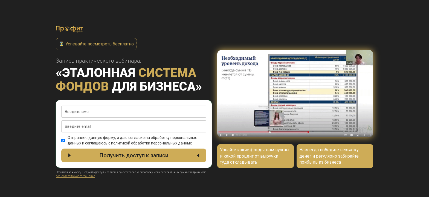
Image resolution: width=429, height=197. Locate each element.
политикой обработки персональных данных (151, 143)
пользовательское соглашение (75, 176)
